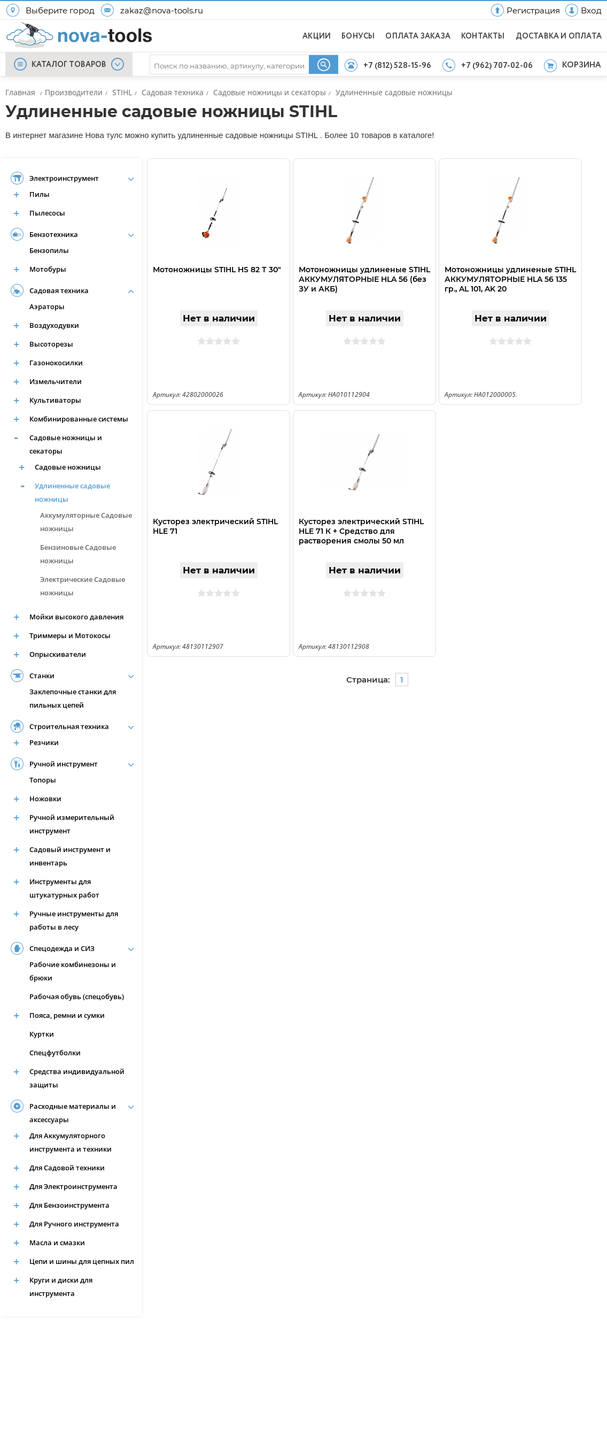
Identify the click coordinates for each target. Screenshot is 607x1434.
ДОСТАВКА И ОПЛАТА (559, 36)
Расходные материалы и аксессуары (72, 1112)
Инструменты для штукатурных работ (64, 888)
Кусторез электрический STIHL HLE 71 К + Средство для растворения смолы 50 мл (361, 531)
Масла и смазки (57, 1242)
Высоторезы (51, 344)
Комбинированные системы (78, 419)
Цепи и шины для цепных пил (81, 1261)
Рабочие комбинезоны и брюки (72, 971)
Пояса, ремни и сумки (67, 1015)
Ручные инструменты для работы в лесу (73, 920)
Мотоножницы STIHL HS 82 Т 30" (217, 269)
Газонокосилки (56, 362)
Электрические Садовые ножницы (82, 585)
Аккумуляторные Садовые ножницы (86, 521)
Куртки (41, 1034)
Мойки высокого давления (76, 617)
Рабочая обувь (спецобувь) (76, 996)
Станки (42, 675)
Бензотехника (53, 234)
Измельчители (55, 381)
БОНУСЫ (358, 36)
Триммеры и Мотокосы (70, 635)
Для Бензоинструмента (69, 1205)
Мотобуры (47, 269)
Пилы (39, 194)
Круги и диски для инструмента (60, 1286)
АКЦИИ (316, 36)
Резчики (44, 742)
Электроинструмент (64, 178)
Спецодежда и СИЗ (62, 948)
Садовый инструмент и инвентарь (70, 856)
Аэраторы (47, 306)
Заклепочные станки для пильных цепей (72, 698)
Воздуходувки (54, 325)
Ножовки (45, 798)
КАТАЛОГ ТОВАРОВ (69, 64)
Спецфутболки (55, 1052)
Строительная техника (69, 726)
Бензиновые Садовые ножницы (78, 553)
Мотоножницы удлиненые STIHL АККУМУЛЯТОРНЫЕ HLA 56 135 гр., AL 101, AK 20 (510, 279)
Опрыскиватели (57, 654)
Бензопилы (49, 250)
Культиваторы (55, 400)
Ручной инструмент (63, 764)
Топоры (42, 780)
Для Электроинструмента (73, 1186)
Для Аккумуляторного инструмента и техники (70, 1142)
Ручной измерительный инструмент (71, 823)
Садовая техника (59, 290)
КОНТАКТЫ (483, 36)
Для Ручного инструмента (74, 1224)
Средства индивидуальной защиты (76, 1078)
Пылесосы (47, 213)
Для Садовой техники (67, 1167)
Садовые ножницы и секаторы (65, 444)
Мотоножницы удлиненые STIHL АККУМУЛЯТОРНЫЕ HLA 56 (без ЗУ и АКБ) (364, 279)
